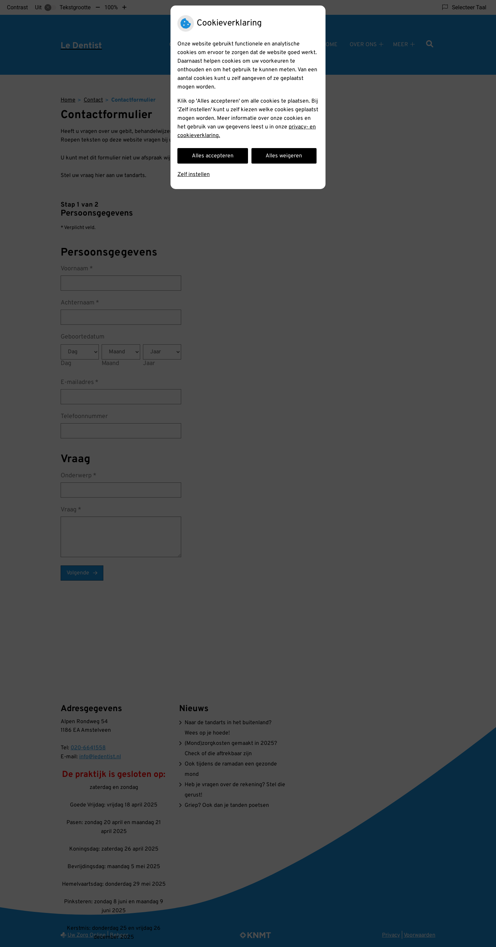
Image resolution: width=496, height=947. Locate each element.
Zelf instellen (193, 174)
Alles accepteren (213, 156)
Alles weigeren (284, 156)
